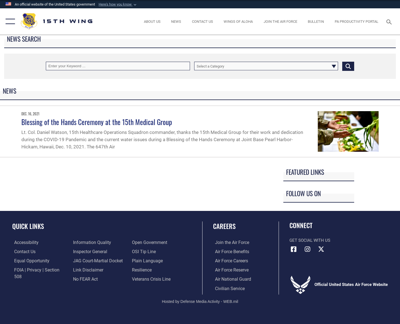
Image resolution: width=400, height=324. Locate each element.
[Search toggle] (390, 21)
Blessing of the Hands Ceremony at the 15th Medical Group (96, 122)
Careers (224, 226)
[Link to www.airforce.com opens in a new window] (229, 242)
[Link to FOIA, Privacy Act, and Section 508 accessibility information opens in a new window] (37, 269)
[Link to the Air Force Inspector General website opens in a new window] (88, 242)
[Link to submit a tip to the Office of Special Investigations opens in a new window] (143, 242)
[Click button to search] (348, 66)
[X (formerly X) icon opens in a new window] (321, 249)
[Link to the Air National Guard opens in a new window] (230, 278)
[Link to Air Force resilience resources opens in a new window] (142, 260)
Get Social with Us (309, 240)
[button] (118, 4)
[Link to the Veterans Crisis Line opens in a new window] (151, 269)
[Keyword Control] (118, 66)
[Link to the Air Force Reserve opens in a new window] (229, 269)
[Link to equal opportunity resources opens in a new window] (28, 260)
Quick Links (28, 226)
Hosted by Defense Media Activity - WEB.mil (200, 300)
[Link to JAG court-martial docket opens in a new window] (96, 251)
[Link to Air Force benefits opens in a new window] (229, 251)
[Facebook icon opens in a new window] (293, 249)
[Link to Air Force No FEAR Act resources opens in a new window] (84, 269)
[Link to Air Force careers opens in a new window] (229, 260)
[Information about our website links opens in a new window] (86, 260)
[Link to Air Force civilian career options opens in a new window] (227, 287)
